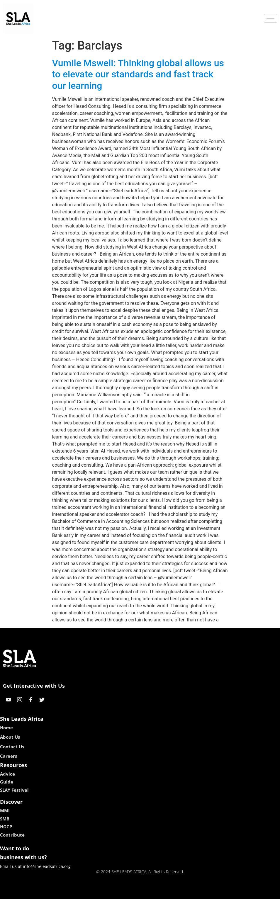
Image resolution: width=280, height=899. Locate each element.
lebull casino (125, 892)
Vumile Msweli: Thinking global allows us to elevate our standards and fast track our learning (138, 74)
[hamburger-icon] (270, 18)
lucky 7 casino (154, 892)
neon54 (178, 892)
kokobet (102, 892)
